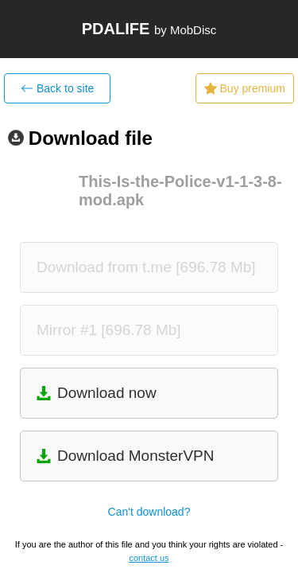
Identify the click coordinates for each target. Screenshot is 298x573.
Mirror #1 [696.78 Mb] (109, 330)
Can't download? (149, 511)
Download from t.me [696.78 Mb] (146, 267)
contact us (148, 558)
